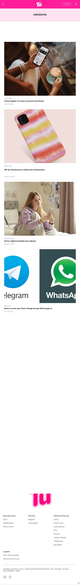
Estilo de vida (9, 238)
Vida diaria (8, 98)
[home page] (39, 4)
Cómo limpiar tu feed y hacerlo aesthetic (24, 101)
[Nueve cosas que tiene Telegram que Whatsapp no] (40, 276)
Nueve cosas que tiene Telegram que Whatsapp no (28, 308)
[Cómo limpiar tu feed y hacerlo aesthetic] (40, 69)
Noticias (7, 306)
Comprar (67, 4)
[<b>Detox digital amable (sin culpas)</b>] (40, 209)
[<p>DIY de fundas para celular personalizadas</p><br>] (40, 136)
